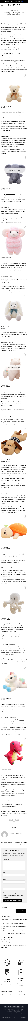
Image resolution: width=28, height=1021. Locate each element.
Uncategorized (14, 10)
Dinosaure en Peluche (6, 769)
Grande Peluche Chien (6, 459)
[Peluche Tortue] (14, 530)
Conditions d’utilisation (14, 1011)
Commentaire (6, 859)
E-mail (5, 879)
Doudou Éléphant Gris (6, 188)
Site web (5, 886)
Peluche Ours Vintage (6, 106)
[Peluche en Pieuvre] (14, 601)
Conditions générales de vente (15, 1009)
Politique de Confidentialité (14, 1014)
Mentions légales (14, 1015)
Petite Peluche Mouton (6, 257)
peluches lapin (20, 332)
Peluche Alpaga (4, 385)
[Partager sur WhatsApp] (10, 820)
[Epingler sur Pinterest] (18, 820)
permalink (14, 827)
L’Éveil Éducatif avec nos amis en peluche (12, 923)
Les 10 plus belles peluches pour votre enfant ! (13, 933)
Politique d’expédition (14, 1013)
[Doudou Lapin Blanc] (14, 310)
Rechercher (4, 907)
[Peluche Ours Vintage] (14, 89)
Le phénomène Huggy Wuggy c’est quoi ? (12, 931)
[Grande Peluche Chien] (14, 442)
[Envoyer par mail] (15, 820)
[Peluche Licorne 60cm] (14, 681)
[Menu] (2, 5)
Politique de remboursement (14, 1010)
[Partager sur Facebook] (12, 820)
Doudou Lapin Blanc (5, 327)
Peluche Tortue (4, 547)
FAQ (5, 1009)
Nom (4, 872)
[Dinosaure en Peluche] (14, 752)
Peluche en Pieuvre (5, 618)
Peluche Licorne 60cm (6, 698)
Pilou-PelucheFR (21, 19)
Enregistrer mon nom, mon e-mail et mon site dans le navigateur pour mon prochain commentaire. (14, 895)
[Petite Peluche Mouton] (14, 240)
